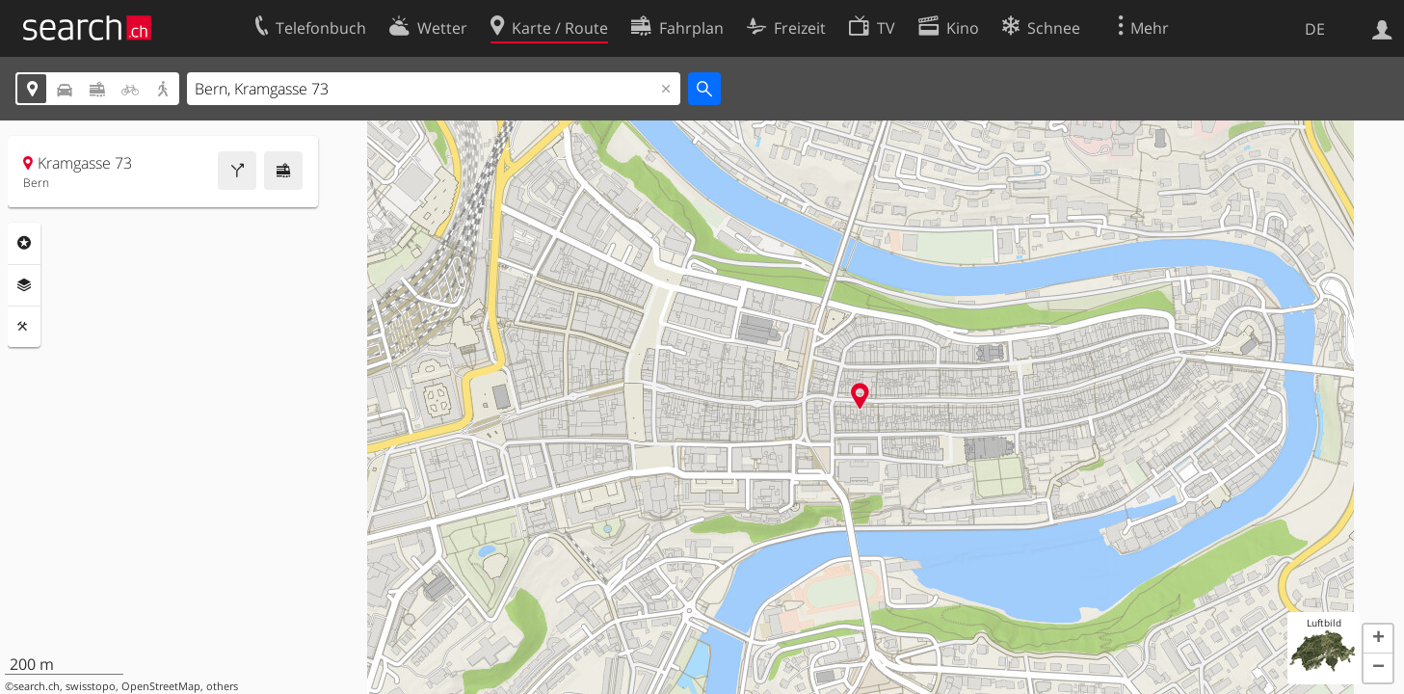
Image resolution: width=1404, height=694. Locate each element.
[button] (1378, 639)
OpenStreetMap (160, 686)
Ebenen (24, 285)
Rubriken (24, 243)
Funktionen (24, 327)
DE (1315, 29)
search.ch (36, 686)
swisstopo (91, 686)
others (222, 686)
